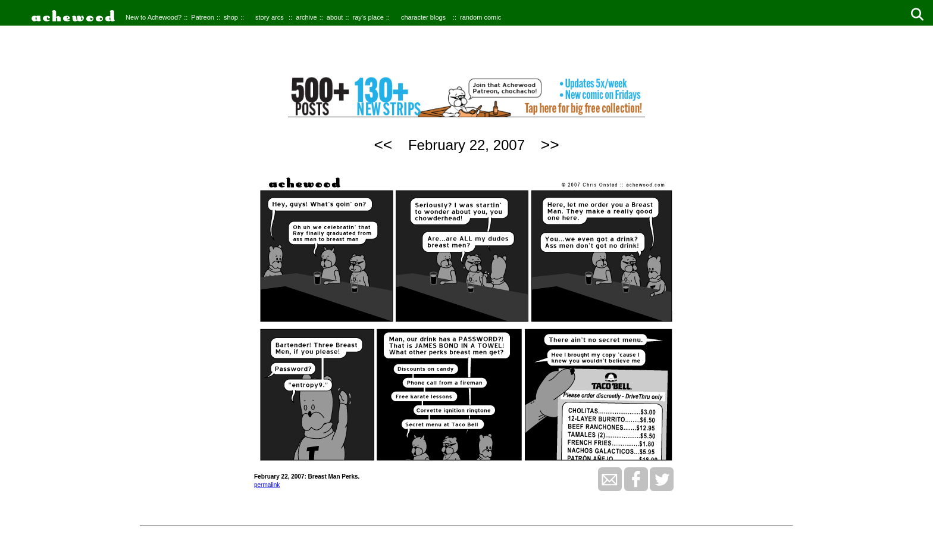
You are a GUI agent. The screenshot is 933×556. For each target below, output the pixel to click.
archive (306, 17)
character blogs (423, 17)
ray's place (368, 17)
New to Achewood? (153, 17)
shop (231, 17)
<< (383, 145)
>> (550, 145)
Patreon (202, 17)
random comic (480, 17)
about (335, 17)
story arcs (269, 17)
